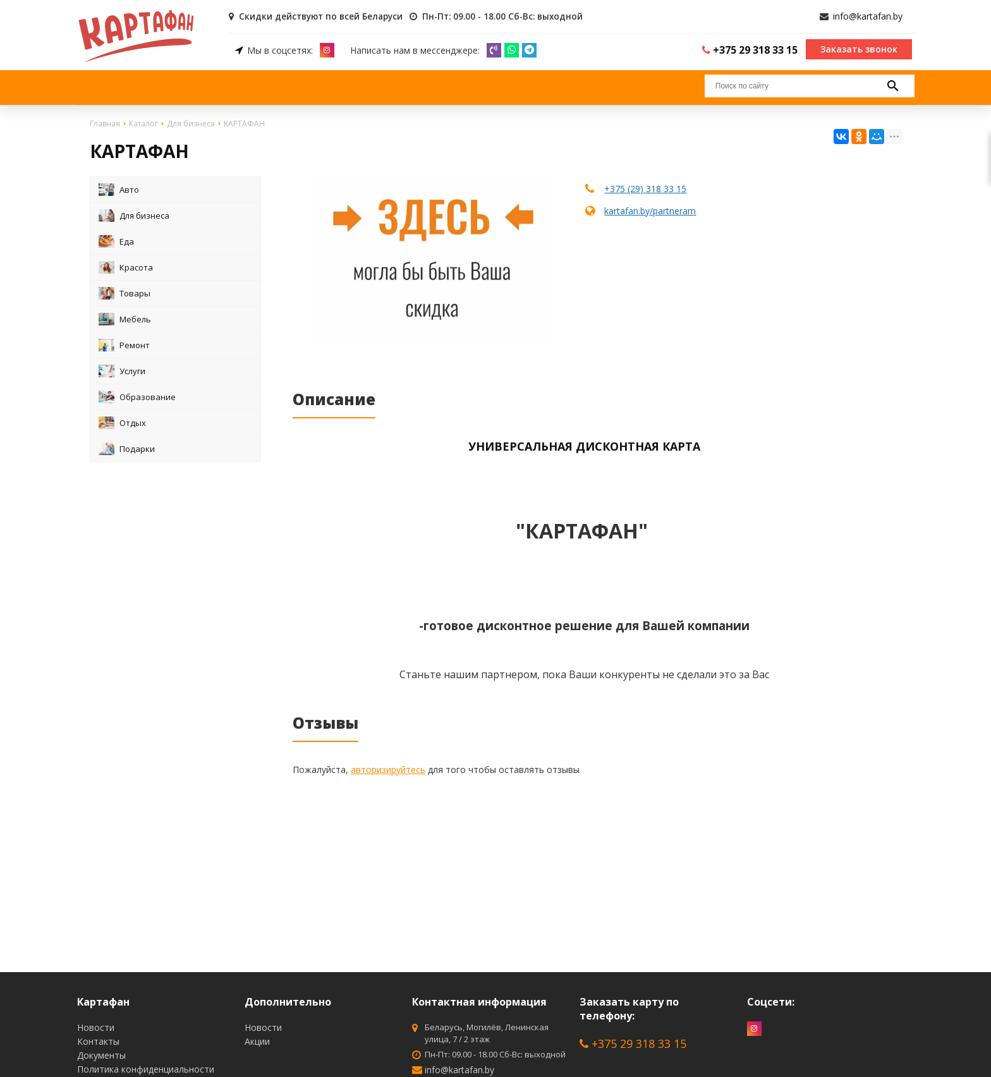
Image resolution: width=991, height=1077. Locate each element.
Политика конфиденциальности (145, 1069)
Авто (119, 189)
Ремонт (124, 344)
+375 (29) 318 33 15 (645, 188)
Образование (137, 396)
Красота (126, 266)
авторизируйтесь (388, 769)
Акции (257, 1041)
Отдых (122, 422)
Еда (116, 240)
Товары (124, 292)
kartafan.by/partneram (650, 210)
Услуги (122, 370)
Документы (101, 1055)
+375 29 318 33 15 (633, 1043)
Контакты (98, 1041)
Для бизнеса (134, 215)
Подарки (127, 448)
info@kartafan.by (868, 16)
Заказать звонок (858, 48)
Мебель (125, 318)
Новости (95, 1027)
